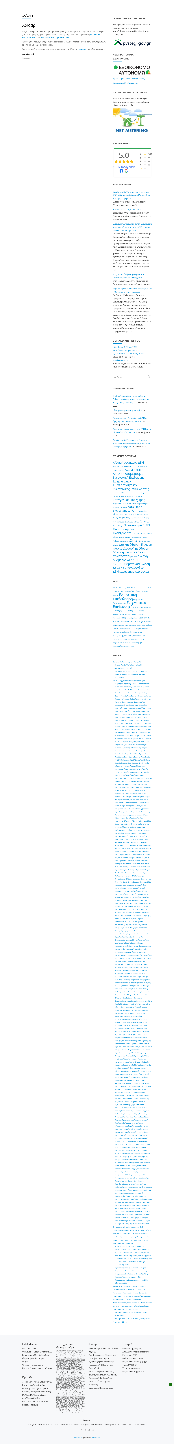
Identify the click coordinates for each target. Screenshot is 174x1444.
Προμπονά (144, 1138)
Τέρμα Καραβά (146, 1199)
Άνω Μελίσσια (145, 760)
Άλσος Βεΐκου (120, 864)
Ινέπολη (143, 888)
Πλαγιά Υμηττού (129, 711)
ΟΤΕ (124, 1022)
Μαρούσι (148, 739)
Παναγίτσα (143, 1038)
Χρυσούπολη (120, 925)
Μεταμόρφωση (136, 800)
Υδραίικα (118, 1169)
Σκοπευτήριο (120, 1016)
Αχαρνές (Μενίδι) (139, 839)
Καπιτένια (142, 696)
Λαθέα (134, 848)
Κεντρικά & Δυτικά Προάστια (125, 809)
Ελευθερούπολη (134, 888)
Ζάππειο (124, 1089)
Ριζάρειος (127, 803)
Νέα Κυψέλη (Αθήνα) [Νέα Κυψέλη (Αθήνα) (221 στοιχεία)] (132, 522)
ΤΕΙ (142, 830)
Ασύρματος (133, 943)
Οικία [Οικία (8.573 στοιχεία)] (144, 521)
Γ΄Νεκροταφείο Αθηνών (123, 1211)
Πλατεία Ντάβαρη (130, 1041)
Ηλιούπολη (134, 1004)
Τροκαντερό (119, 1044)
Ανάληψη (144, 815)
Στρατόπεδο (123, 861)
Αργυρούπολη (140, 958)
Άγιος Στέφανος (132, 696)
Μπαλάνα (141, 708)
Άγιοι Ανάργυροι (129, 742)
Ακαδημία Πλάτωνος (144, 1056)
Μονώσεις (144, 1259)
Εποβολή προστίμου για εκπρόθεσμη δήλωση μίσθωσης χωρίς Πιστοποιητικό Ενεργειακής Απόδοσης (131, 399)
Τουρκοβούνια (145, 1190)
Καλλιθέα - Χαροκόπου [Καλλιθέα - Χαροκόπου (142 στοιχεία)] (120, 507)
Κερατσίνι (126, 1184)
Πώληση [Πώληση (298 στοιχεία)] (116, 541)
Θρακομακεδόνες (145, 845)
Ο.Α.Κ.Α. (132, 754)
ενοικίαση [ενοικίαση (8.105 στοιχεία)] (121, 563)
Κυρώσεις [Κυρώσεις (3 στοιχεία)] (148, 625)
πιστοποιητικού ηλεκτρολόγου (55, 37)
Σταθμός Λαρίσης (140, 1147)
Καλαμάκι (138, 955)
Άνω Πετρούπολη (140, 925)
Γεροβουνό (134, 845)
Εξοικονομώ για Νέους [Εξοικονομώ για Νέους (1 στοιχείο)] (131, 618)
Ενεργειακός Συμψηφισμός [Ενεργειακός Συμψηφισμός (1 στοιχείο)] (143, 607)
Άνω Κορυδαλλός (137, 1193)
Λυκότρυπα (141, 848)
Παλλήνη (129, 775)
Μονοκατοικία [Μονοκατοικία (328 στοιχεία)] (118, 522)
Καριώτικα (119, 1221)
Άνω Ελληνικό (129, 995)
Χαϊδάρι (118, 931)
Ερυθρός (147, 1062)
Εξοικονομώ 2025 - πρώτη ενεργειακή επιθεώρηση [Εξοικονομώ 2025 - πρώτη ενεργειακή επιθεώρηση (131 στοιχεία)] (128, 496)
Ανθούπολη (137, 912)
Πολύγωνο (126, 1138)
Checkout (116, 1237)
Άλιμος (124, 952)
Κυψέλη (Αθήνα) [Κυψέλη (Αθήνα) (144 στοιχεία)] (118, 518)
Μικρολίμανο (139, 1160)
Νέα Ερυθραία (144, 763)
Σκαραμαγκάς (120, 940)
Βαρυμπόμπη (125, 845)
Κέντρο (148, 696)
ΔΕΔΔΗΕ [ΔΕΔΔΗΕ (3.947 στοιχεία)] (118, 474)
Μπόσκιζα (145, 851)
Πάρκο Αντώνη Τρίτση (140, 873)
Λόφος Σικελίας (136, 1019)
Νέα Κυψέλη (138, 1108)
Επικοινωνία (117, 662)
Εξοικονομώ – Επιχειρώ (121, 1296)
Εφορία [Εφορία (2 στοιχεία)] (148, 621)
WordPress (96, 1437)
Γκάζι (149, 1071)
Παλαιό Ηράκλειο (121, 720)
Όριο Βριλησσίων (141, 754)
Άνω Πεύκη (130, 787)
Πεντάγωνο (119, 1129)
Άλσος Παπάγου (128, 781)
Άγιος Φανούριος (121, 870)
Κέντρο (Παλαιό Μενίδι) (123, 848)
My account (124, 1237)
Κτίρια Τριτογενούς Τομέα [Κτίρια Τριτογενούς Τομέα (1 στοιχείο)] (137, 625)
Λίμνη (145, 836)
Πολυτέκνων (119, 876)
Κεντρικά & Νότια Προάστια (135, 940)
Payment (145, 1240)
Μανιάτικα (131, 1160)
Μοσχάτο (146, 1202)
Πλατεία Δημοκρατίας (123, 806)
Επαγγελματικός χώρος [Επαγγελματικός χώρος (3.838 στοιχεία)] (129, 500)
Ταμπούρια (135, 1166)
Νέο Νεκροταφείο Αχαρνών (132, 854)
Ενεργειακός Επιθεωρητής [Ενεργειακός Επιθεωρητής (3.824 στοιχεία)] (131, 489)
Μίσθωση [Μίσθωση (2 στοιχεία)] (128, 628)
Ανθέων (126, 943)
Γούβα (122, 1074)
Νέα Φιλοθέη (132, 1065)
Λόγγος (148, 879)
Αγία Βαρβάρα (135, 793)
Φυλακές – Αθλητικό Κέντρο (125, 1202)
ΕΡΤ (129, 690)
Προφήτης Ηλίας (140, 693)
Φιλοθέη (142, 790)
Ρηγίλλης (118, 1141)
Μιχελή (147, 870)
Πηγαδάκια (134, 970)
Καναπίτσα (128, 717)
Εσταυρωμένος (120, 824)
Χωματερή (139, 1202)
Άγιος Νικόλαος (120, 973)
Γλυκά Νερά (119, 711)
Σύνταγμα (147, 1086)
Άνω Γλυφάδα (120, 986)
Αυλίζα (117, 845)
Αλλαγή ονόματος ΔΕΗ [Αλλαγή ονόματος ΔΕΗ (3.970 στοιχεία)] (128, 462)
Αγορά (139, 976)
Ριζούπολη (126, 1141)
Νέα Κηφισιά (119, 732)
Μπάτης (126, 1038)
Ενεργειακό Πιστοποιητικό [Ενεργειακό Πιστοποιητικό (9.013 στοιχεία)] (125, 483)
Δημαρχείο (146, 797)
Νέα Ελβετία (119, 983)
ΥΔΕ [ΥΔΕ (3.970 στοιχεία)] (121, 544)
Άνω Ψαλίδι (146, 714)
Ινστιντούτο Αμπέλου (131, 739)
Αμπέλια (133, 897)
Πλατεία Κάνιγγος (121, 1086)
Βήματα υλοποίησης (139, 1271)
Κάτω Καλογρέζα (129, 891)
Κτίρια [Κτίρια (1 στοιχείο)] (126, 625)
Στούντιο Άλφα (139, 757)
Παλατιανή (128, 873)
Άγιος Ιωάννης (126, 1111)
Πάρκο (129, 1190)
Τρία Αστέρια (144, 720)
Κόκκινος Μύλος (145, 903)
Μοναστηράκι (133, 1083)
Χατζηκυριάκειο (136, 1169)
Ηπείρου (134, 690)
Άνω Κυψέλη (125, 1068)
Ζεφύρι (134, 867)
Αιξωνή (148, 983)
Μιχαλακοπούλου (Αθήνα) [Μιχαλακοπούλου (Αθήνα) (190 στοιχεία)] (140, 518)
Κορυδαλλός (126, 1193)
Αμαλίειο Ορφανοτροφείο (138, 745)
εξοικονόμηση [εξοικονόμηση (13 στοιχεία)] (137, 642)
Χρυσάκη (140, 1025)
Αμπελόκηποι (120, 1062)
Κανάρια (127, 1007)
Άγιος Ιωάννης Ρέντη (128, 1172)
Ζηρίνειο (124, 729)
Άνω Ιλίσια (148, 1001)
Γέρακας (131, 705)
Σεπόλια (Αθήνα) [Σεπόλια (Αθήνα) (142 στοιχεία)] (125, 541)
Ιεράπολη (129, 824)
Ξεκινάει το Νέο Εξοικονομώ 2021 (128, 209)
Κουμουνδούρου (139, 1092)
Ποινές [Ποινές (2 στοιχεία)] (135, 636)
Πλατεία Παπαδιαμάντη (123, 1071)
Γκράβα (127, 1126)
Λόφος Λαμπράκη (140, 1114)
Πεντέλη (118, 787)
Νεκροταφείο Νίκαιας (122, 1196)
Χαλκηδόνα (129, 1217)
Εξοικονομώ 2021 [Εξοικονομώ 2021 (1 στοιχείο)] (125, 611)
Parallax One (78, 1437)
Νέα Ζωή (136, 919)
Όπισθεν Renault (134, 906)
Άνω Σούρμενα (139, 995)
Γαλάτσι (137, 861)
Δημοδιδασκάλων (121, 690)
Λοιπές (126, 1265)
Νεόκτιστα (126, 894)
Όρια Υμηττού (129, 992)
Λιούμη (146, 824)
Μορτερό (132, 769)
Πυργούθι (146, 858)
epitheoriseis (127, 1227)
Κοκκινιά (132, 751)
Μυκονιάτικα (125, 818)
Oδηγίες (118, 674)
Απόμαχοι (139, 897)
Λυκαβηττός (134, 1102)
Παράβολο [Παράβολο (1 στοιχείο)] (144, 628)
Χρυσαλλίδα (136, 909)
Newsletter (117, 1286)
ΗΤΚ (57, 1424)
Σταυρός (118, 696)
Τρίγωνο (138, 699)
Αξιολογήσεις (126, 1286)
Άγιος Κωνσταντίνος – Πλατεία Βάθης (128, 1053)
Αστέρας (146, 897)
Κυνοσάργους (129, 1114)
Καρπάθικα (119, 751)
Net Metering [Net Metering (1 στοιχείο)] (122, 588)
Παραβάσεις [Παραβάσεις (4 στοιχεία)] (124, 632)
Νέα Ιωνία (118, 885)
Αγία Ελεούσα (137, 1016)
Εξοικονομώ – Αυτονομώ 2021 (123, 1243)
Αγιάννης (145, 687)
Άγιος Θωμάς (139, 742)
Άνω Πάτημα (126, 797)
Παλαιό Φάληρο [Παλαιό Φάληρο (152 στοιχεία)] (118, 526)
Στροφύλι (118, 735)
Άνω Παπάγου (139, 781)
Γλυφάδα (137, 983)
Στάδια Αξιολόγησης (143, 1274)
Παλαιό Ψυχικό (120, 775)
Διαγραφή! (132, 1237)
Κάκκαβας (118, 891)
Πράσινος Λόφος (134, 720)
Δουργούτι (145, 1111)
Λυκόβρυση (119, 739)
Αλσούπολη (139, 885)
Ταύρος (147, 1221)
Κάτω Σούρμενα (127, 998)
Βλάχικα (118, 964)
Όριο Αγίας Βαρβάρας (138, 1196)
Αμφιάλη (141, 1187)
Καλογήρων (119, 992)
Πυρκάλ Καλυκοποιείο (129, 1047)
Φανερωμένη (141, 806)
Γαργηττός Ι (119, 708)
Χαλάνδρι (118, 793)
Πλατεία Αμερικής (130, 1132)
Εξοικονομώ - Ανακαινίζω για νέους (129, 78)
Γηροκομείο (139, 1062)
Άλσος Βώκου (120, 1208)
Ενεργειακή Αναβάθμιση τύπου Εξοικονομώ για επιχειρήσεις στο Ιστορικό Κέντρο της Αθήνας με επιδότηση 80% (132, 227)
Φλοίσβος (127, 1044)
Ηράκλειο (129, 714)
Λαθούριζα (131, 964)
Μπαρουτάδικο (120, 827)
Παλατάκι (129, 937)
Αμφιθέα (129, 1034)
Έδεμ (139, 1034)
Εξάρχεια (133, 1105)
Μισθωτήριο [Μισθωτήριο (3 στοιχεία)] (136, 629)
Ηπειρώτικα (119, 717)
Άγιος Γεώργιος (120, 833)
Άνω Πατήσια (135, 1068)
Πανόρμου (141, 1065)
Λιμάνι (124, 1190)
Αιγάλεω (140, 818)
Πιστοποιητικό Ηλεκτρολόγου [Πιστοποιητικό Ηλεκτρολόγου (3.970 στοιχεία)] (123, 531)
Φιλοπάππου (141, 1059)
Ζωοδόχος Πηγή (133, 870)
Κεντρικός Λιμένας (141, 1156)
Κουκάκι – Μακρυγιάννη (123, 1099)
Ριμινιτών (128, 876)
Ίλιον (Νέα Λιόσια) (143, 867)
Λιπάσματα (129, 1181)
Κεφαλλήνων (147, 955)
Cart (146, 1233)
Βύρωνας (133, 976)
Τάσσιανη (126, 976)
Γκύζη (117, 1074)
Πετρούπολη (129, 925)
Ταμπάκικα (119, 1184)
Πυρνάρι (146, 986)
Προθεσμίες (119, 1268)
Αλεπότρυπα (119, 1126)
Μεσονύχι (138, 851)
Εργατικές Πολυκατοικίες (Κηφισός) (127, 900)
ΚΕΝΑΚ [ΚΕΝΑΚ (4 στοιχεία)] (115, 625)
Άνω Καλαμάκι (140, 952)
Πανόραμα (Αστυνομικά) (131, 1010)
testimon (125, 1230)
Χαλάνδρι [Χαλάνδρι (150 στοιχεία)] (134, 556)
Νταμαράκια (140, 827)
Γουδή (117, 1004)
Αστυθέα (137, 931)
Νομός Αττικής (126, 684)
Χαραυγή (131, 861)
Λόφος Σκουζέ (144, 1095)
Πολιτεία (135, 732)
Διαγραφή (135, 1227)
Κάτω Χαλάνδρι (125, 800)
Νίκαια (117, 1205)
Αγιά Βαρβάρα (120, 1034)
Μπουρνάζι (129, 919)
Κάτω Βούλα (141, 967)
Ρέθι (116, 861)
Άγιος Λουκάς (138, 1123)
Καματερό (140, 876)
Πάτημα (145, 800)
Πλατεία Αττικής (121, 1135)
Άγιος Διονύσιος (133, 989)
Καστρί (143, 766)
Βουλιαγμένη (143, 970)
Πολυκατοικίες (144, 812)
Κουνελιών (145, 934)
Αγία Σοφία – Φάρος (128, 772)
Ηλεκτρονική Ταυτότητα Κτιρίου (127, 410)
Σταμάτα (118, 790)
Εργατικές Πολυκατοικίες (132, 748)
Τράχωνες (131, 958)
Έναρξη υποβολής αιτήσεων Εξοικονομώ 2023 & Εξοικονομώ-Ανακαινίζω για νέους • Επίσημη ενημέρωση (132, 195)
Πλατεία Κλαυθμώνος (135, 1086)
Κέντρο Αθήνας (120, 1050)
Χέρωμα (145, 964)
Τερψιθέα (118, 989)
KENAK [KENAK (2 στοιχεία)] (115, 588)
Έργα (123, 1424)
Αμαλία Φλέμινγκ (134, 760)
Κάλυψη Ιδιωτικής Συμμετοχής (135, 1268)
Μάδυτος (118, 906)
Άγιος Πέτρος (136, 842)
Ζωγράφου (140, 1001)
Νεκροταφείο (120, 949)
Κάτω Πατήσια (135, 1117)
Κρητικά (139, 864)
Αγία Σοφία (126, 1150)
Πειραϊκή (147, 1163)
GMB (141, 1227)
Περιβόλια (128, 867)
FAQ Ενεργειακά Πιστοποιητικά (126, 671)
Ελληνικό (144, 992)
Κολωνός (135, 1095)
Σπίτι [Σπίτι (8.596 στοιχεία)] (134, 540)
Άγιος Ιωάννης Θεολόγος (135, 833)
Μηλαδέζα (138, 964)
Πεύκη (124, 787)
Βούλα (117, 967)
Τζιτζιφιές (124, 1025)
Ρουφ (129, 1144)
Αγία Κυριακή (126, 723)
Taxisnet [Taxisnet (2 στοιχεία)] (129, 588)
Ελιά (126, 946)
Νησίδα (124, 906)
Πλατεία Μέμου (135, 1199)
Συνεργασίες (117, 1227)
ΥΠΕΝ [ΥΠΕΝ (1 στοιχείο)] (142, 639)
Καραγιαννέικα (130, 864)
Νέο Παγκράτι (129, 983)
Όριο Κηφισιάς (133, 763)
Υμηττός (134, 1044)
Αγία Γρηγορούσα (127, 931)
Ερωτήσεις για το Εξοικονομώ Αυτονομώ (129, 1246)
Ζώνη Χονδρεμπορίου (137, 735)
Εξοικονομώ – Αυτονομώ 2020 (130, 1240)
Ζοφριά (134, 836)
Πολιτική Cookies (119, 1290)
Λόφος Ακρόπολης (129, 1059)
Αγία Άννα (125, 793)
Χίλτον (143, 1089)
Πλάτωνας (138, 858)
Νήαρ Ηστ (142, 1013)
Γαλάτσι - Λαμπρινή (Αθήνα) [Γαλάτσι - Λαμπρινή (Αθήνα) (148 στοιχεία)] (139, 466)
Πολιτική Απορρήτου (138, 1286)
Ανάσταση (148, 1187)
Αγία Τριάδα (137, 714)
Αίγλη (143, 983)
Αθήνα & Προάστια (138, 684)
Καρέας (136, 980)
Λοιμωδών (135, 812)
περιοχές (82, 49)
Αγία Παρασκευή (136, 687)
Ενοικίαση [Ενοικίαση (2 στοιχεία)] (116, 611)
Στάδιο (140, 1144)
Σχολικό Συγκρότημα (144, 1047)
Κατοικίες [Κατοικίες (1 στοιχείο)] (121, 625)
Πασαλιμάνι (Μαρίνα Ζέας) (134, 1163)
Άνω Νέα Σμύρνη (142, 1028)
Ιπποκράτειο (128, 1077)
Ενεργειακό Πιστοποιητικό (122, 668)
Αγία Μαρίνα (142, 1004)
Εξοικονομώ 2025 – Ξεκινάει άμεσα (125, 1319)
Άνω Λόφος (146, 912)
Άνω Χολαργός (144, 803)
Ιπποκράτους (141, 1105)
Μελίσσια (123, 760)
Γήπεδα (134, 1034)
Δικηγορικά (132, 967)
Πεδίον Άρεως (143, 1126)
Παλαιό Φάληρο (143, 1031)
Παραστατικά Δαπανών (123, 1271)
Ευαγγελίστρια (120, 1019)
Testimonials (117, 1230)
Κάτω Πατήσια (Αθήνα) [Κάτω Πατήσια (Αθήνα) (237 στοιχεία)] (140, 504)
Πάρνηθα (131, 858)
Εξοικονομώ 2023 (132, 1309)
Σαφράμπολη (141, 894)
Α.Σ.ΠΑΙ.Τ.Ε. (119, 742)
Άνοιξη (144, 699)
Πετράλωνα (128, 1129)
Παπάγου (118, 781)
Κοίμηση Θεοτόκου (134, 934)
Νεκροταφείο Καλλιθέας (133, 949)
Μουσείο (124, 1108)
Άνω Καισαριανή (132, 1013)
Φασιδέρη (130, 702)
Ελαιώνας (123, 934)
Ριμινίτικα (118, 815)
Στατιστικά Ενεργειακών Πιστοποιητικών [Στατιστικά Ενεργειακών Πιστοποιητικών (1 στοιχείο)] (125, 639)
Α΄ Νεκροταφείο (131, 1050)
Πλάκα (147, 1083)
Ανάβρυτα (118, 748)
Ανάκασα (138, 815)
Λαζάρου (144, 891)
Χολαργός (134, 803)
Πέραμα (136, 1217)
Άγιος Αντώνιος (135, 1141)
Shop (143, 1233)
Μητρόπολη (139, 1214)
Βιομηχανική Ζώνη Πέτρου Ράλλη (127, 1224)
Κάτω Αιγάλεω (138, 824)
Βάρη (130, 961)
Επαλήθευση (142, 671)
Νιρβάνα (126, 1117)
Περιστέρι (144, 909)
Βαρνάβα (146, 1144)
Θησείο (129, 1089)
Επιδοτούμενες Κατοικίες (124, 1252)
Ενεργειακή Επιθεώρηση (132, 1256)
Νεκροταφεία (125, 1031)
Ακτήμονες (144, 861)
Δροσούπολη (127, 836)
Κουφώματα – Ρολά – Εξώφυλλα (128, 1259)
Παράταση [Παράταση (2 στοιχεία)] (116, 632)
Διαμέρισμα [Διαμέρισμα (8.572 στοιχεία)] (134, 473)
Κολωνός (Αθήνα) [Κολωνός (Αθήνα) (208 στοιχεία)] (143, 514)
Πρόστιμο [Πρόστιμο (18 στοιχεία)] (142, 635)
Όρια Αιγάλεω (120, 937)
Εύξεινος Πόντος (127, 790)
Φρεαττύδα (126, 1169)
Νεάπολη (118, 854)
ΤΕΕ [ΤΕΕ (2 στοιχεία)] (139, 639)
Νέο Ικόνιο (140, 1221)
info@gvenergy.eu (121, 360)
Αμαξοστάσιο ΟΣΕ (121, 1175)
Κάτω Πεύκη (139, 787)
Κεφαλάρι (147, 729)
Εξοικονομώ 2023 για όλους (125, 83)
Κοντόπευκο (142, 690)
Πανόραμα (128, 732)
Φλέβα (134, 876)
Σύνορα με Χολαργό (122, 784)
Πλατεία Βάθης (131, 1056)
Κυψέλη (118, 684)
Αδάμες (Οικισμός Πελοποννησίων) (134, 726)
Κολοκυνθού (119, 1095)
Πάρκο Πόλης (128, 839)
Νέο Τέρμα (125, 754)
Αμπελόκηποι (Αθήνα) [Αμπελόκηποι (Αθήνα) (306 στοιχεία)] (121, 466)
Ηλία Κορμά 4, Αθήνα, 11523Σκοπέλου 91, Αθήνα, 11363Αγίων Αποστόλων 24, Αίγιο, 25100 (128, 350)
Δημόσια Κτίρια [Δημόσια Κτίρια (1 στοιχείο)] (142, 588)
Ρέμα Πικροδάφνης (144, 1041)
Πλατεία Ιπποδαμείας (122, 1166)
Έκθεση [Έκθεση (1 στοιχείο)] (134, 588)
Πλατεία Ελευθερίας (142, 772)
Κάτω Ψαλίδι (136, 717)
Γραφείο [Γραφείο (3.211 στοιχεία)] (137, 470)
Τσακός (124, 696)
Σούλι (145, 949)
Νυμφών (118, 699)
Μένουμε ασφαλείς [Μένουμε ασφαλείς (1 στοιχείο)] (119, 628)
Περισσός (133, 894)
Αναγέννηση (119, 821)
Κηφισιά (118, 723)
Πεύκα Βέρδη (142, 928)
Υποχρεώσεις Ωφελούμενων (125, 1274)
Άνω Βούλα (124, 967)
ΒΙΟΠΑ (125, 888)
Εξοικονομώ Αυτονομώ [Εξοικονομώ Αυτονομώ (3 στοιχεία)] (128, 614)
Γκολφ (127, 986)
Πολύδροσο (119, 803)
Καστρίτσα (119, 769)
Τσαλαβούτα (138, 922)
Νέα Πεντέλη (140, 769)
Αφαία (143, 931)
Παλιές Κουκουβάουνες (131, 882)
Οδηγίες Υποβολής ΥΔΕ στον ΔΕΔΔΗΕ (128, 665)
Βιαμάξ (128, 915)
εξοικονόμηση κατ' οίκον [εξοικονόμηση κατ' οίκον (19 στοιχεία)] (124, 646)
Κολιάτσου (134, 1126)
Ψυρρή (117, 1089)
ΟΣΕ (122, 1163)
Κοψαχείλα (138, 946)
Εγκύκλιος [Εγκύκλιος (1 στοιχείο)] (120, 591)
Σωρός (147, 757)
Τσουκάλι (118, 952)
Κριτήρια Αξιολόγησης (123, 1277)
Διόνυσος (145, 711)
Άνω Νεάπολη (130, 1208)
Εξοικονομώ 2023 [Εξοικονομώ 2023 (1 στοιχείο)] (136, 611)
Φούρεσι (139, 711)
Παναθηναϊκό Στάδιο (126, 1147)
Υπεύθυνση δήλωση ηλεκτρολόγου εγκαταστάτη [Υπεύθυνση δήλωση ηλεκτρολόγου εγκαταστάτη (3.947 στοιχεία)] (131, 552)
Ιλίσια (122, 1004)
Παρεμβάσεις (146, 1256)
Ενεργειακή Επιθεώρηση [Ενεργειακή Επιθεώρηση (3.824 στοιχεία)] (129, 477)
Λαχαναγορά (138, 1175)
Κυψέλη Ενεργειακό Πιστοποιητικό (125, 681)
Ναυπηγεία (133, 1221)
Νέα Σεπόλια (119, 873)
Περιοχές (141, 681)
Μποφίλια (118, 882)
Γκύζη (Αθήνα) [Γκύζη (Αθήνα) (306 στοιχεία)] (118, 470)
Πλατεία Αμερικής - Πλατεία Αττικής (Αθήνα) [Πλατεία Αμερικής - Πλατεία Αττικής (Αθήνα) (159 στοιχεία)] (132, 537)
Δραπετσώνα (129, 1178)
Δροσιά (117, 714)
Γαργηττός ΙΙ (128, 708)
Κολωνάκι (128, 1095)
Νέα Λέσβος (140, 751)
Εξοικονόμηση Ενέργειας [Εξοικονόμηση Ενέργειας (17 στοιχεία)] (134, 621)
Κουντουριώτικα (121, 1065)
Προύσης (129, 830)
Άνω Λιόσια (147, 830)
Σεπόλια (135, 1144)
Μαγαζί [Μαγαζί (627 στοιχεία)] (126, 517)
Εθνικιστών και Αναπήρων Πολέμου (128, 766)
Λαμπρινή (145, 864)
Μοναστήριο (146, 946)
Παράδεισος (123, 693)
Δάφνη (124, 989)
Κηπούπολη (141, 915)
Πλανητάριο (119, 1041)
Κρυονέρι (125, 735)
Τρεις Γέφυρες (145, 1117)
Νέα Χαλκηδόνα (120, 909)
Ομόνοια (141, 1083)
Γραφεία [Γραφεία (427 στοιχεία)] (128, 470)
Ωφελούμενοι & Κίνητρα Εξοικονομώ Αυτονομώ (132, 1249)
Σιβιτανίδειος (131, 1022)
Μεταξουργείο (120, 1056)
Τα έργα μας (136, 1233)
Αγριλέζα (144, 842)
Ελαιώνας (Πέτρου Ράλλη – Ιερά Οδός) (137, 821)
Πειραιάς (118, 1150)
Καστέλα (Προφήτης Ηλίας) (124, 1156)
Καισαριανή (144, 1010)
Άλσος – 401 (119, 1077)
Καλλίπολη (142, 1153)
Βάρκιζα (143, 961)
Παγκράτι (118, 1120)
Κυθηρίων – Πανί (121, 958)
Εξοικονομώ (96, 1424)
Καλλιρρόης (119, 1114)
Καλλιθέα (128, 1016)
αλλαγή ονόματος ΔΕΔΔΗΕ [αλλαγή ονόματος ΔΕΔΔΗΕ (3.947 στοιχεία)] (130, 558)
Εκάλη (123, 714)
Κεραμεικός (119, 1092)
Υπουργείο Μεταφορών (138, 784)
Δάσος (147, 931)
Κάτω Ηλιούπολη (136, 1007)
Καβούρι (129, 973)
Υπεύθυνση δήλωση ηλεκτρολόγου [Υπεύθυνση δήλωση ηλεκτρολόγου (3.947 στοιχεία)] (132, 546)
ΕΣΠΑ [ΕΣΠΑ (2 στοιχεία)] (149, 588)
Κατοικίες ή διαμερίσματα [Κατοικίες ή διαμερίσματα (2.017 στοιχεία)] (127, 508)
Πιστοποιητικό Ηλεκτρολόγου (133, 662)
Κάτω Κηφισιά (133, 729)
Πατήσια (118, 1123)
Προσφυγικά (144, 906)
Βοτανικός (136, 1071)
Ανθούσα (125, 699)
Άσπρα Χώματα (120, 915)
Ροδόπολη (147, 787)
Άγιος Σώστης (126, 1028)
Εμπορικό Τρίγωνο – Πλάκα (135, 1080)
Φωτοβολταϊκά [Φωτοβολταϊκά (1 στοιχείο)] (125, 643)
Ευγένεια (118, 1190)
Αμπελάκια (131, 952)
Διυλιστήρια (143, 1217)
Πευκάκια (131, 693)
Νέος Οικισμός (139, 1181)
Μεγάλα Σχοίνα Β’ (128, 851)
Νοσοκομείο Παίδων (140, 1077)
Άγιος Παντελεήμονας (134, 1135)
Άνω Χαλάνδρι (137, 797)
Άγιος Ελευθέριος (143, 1050)
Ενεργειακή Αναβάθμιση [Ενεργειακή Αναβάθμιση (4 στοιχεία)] (132, 591)
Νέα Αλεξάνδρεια (121, 961)
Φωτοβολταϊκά (131, 1290)
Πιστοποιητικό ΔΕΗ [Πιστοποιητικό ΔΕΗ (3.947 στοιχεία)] (137, 525)
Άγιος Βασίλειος (135, 1150)
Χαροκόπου (132, 1025)
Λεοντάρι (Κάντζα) (145, 778)
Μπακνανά (119, 1117)
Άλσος (127, 897)
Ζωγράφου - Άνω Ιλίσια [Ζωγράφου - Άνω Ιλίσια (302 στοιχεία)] (122, 503)
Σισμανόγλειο (129, 757)
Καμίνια (149, 1153)
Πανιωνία (138, 986)
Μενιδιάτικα (119, 867)
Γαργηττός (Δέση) (141, 705)
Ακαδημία (118, 1083)
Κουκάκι (136, 1099)
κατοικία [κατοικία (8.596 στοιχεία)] (142, 571)
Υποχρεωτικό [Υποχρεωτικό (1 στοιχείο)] (117, 643)
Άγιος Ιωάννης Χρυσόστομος (141, 1205)
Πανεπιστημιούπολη (141, 1120)
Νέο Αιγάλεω (131, 827)
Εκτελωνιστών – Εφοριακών (125, 955)
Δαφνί (117, 934)
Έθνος (117, 800)
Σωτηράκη (136, 830)
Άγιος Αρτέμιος (129, 1074)
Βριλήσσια (138, 702)
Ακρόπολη (119, 1059)
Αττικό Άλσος (135, 1138)
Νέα (130, 1424)
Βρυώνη (144, 1150)
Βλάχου (129, 879)
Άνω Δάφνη (143, 989)
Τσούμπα (133, 818)
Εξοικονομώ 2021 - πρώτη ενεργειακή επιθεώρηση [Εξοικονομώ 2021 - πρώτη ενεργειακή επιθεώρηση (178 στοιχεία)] (130, 493)
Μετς (117, 1147)
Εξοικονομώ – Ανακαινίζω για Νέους (135, 1293)
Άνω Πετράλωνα (138, 1129)
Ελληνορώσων (120, 1080)
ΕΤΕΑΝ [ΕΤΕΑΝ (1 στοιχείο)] (115, 591)
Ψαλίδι (117, 760)
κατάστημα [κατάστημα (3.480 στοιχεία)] (126, 571)
